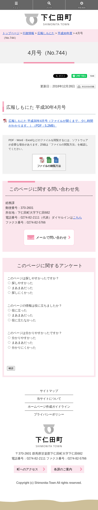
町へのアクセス (27, 469)
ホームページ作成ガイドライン (49, 406)
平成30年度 (65, 33)
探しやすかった (22, 283)
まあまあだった (22, 288)
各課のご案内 (63, 469)
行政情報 (28, 33)
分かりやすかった (24, 337)
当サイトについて (49, 398)
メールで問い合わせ (51, 237)
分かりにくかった (24, 347)
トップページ (10, 33)
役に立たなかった (24, 320)
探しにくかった (22, 292)
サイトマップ (49, 390)
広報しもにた (45, 33)
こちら (77, 217)
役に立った (19, 310)
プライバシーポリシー (49, 414)
